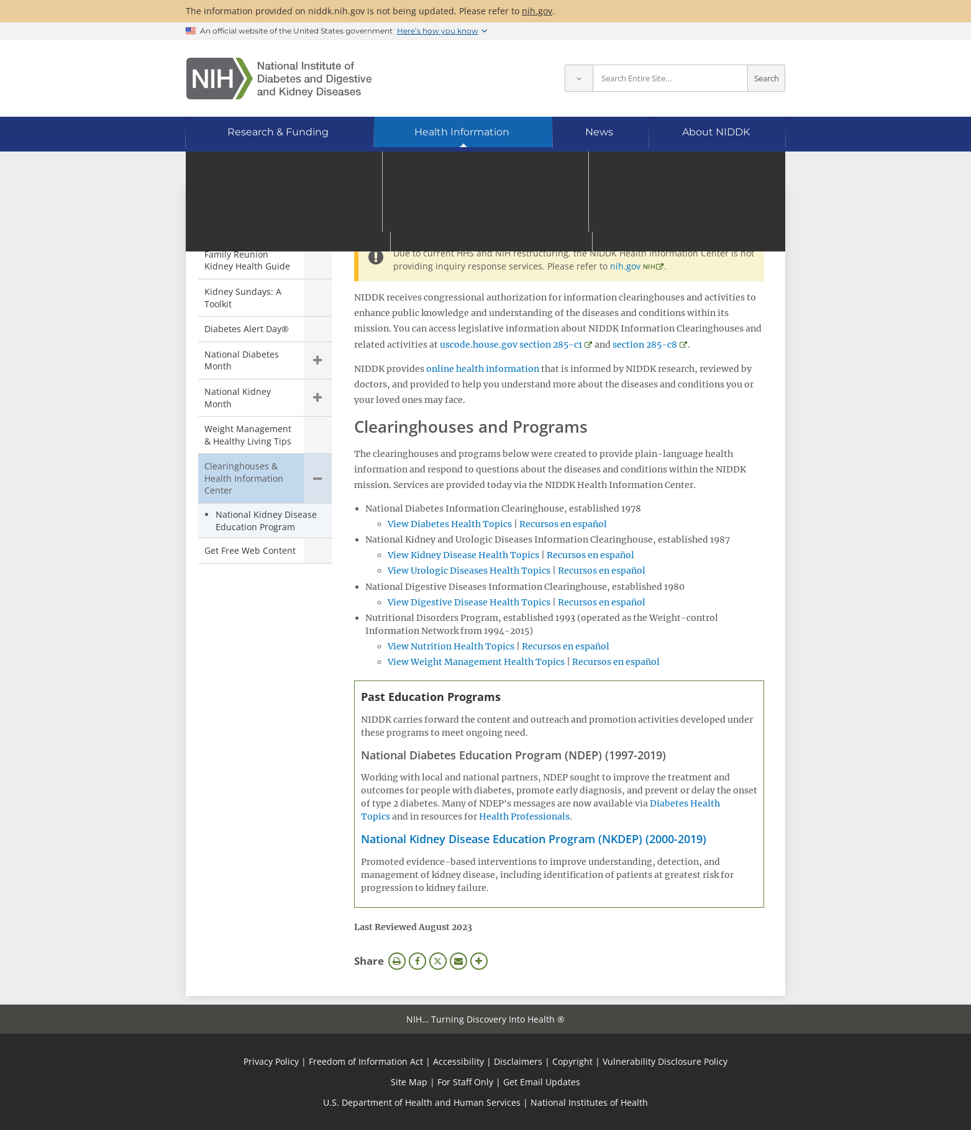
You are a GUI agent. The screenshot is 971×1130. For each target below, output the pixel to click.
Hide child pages (318, 478)
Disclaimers (518, 1061)
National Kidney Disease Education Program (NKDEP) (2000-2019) (533, 838)
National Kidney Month (237, 398)
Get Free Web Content (250, 550)
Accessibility (458, 1061)
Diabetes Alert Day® (246, 329)
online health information (482, 368)
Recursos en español (563, 524)
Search (766, 78)
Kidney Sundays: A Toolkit (242, 298)
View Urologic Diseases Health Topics (469, 570)
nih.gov (537, 11)
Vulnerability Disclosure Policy (665, 1061)
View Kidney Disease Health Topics (463, 555)
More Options (479, 961)
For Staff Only (465, 1082)
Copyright (572, 1061)
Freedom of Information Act (366, 1061)
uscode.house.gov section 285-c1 (511, 344)
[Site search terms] (670, 79)
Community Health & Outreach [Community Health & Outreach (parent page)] (263, 221)
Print (397, 961)
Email (458, 961)
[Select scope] (579, 79)
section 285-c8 (645, 344)
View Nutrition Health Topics (451, 646)
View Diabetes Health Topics (450, 524)
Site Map (409, 1082)
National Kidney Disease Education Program (266, 520)
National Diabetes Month (241, 360)
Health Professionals (524, 816)
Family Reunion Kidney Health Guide (247, 260)
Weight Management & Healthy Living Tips (247, 435)
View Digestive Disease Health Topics (469, 602)
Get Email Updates (541, 1082)
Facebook (417, 961)
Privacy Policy (271, 1061)
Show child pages (318, 360)
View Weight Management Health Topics (476, 661)
